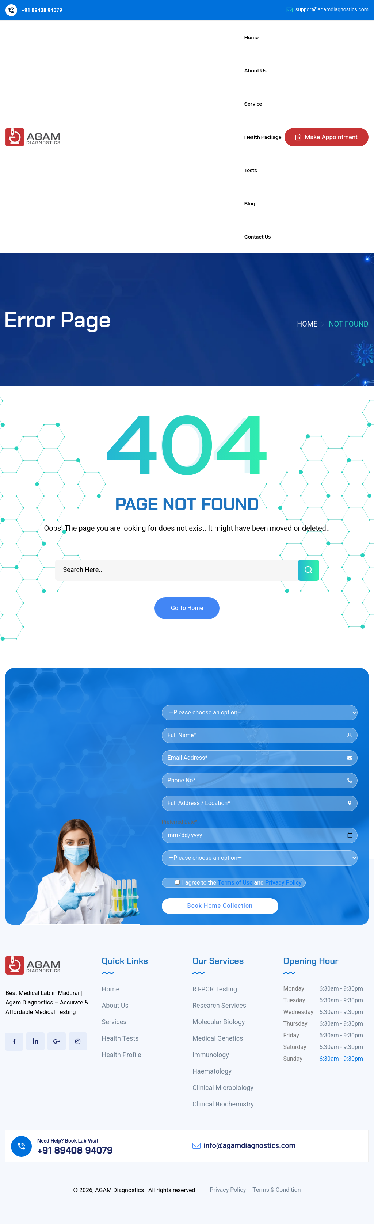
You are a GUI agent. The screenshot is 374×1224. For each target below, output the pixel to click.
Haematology (212, 1071)
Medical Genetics (217, 1039)
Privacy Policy (283, 882)
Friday (291, 1035)
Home (307, 324)
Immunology (210, 1055)
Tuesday (294, 1000)
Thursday (295, 1023)
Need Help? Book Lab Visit (67, 1141)
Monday (293, 988)
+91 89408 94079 (42, 10)
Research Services (219, 1006)
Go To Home (187, 608)
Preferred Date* (179, 822)
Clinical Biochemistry (223, 1104)
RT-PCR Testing (214, 989)
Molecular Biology (218, 1022)
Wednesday (298, 1012)
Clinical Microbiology (222, 1088)
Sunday (292, 1059)
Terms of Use (235, 882)
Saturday (294, 1047)
